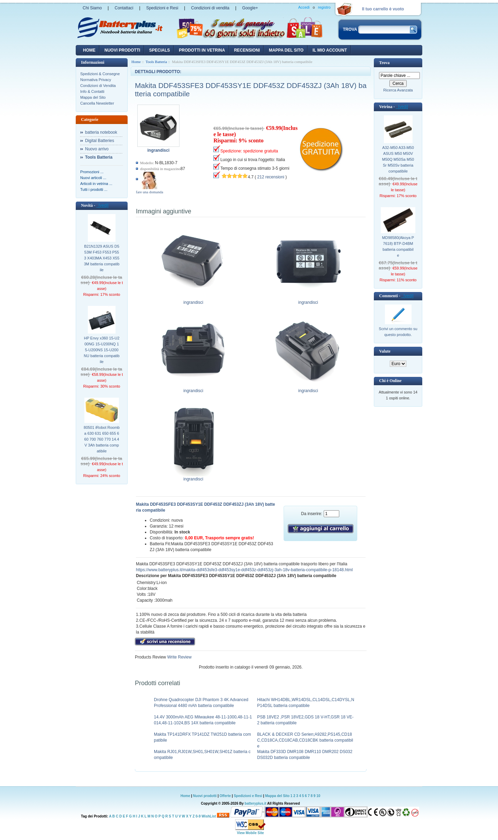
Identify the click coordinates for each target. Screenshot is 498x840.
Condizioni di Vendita (98, 85)
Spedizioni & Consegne (100, 74)
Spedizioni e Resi (162, 8)
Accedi (304, 7)
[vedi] (102, 205)
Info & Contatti (92, 91)
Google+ (250, 8)
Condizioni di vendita (210, 8)
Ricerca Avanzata (398, 90)
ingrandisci (193, 300)
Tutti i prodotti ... (93, 189)
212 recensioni (270, 177)
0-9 (198, 816)
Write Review (179, 657)
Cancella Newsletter (97, 103)
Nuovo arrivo (97, 149)
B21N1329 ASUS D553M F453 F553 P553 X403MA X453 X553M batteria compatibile (102, 258)
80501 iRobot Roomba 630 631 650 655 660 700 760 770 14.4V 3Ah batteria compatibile (102, 439)
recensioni (247, 50)
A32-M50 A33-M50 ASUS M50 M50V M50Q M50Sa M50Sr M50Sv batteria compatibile (398, 159)
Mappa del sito (286, 50)
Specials (159, 50)
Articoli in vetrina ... (96, 184)
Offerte (226, 796)
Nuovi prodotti (204, 796)
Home (89, 50)
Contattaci (123, 8)
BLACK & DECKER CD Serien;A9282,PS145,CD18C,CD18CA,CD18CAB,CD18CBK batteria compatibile (305, 740)
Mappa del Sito (92, 97)
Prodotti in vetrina (202, 50)
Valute (384, 351)
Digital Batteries (99, 140)
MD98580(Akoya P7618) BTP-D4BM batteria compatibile (398, 246)
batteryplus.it (256, 803)
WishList (209, 816)
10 (318, 796)
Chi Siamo (92, 8)
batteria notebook (101, 132)
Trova (384, 62)
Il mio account (330, 50)
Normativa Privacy (95, 80)
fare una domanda (149, 192)
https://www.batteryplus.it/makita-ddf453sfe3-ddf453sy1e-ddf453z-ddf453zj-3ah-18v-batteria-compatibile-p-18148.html (244, 569)
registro (324, 7)
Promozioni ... (91, 172)
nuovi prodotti (122, 50)
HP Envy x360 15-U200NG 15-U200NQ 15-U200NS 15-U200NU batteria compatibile (101, 350)
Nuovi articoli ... (93, 178)
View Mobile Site (250, 833)
